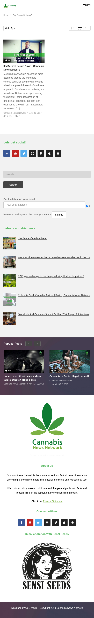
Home (6, 15)
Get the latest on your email (19, 199)
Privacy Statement (53, 501)
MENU (87, 5)
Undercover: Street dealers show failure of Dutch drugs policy (22, 378)
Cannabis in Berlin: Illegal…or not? (69, 376)
